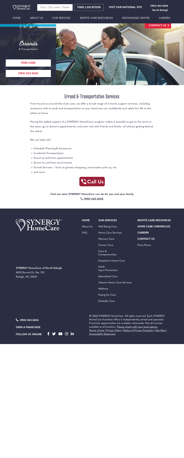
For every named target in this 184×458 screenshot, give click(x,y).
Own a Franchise (28, 327)
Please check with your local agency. (137, 327)
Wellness (103, 288)
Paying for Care (107, 295)
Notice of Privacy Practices (138, 330)
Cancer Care (105, 245)
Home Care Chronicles (153, 226)
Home (17, 18)
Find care (28, 63)
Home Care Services (110, 233)
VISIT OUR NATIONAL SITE (125, 7)
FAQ (84, 233)
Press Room (144, 245)
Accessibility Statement (102, 334)
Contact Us (157, 25)
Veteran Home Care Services (115, 282)
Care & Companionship (107, 253)
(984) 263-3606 (27, 320)
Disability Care (106, 301)
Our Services (61, 18)
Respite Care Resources (96, 18)
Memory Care (106, 239)
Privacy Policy (113, 330)
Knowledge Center (136, 18)
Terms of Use (96, 330)
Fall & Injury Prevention (108, 269)
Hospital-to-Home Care (111, 260)
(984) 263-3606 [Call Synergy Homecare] (28, 73)
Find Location (89, 7)
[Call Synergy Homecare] (92, 182)
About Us (36, 18)
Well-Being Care (107, 226)
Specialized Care (107, 276)
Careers (164, 18)
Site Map (160, 330)
